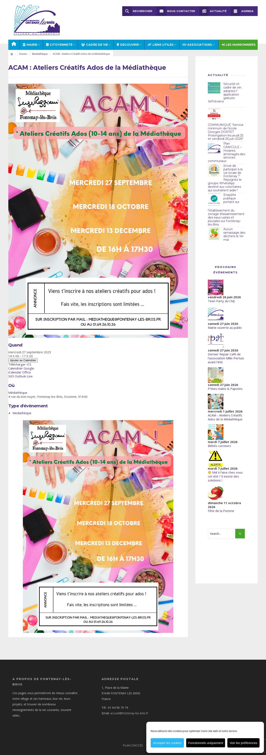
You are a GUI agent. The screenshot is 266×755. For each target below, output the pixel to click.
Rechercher (138, 11)
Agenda (242, 11)
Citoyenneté (59, 34)
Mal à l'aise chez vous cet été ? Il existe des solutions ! (225, 465)
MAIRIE (30, 34)
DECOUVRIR (128, 34)
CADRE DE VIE (94, 34)
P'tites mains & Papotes (225, 378)
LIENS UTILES (161, 34)
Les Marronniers (239, 34)
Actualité (213, 11)
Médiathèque (17, 381)
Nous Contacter (176, 11)
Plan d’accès (133, 734)
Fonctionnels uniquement (205, 743)
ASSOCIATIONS (197, 34)
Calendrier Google (21, 357)
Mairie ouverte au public (225, 316)
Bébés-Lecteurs (219, 435)
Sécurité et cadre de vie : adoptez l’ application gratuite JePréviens (225, 81)
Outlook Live (24, 365)
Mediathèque (40, 43)
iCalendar (14, 361)
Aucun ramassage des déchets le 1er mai (234, 223)
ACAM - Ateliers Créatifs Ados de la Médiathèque (225, 406)
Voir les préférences (243, 743)
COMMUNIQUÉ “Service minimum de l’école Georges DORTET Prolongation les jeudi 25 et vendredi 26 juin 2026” (226, 121)
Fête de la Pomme (221, 500)
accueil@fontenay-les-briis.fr (129, 702)
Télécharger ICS (19, 353)
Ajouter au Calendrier (23, 349)
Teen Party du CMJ (221, 290)
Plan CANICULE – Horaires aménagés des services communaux (226, 141)
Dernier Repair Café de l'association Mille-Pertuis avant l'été (226, 347)
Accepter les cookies (167, 743)
